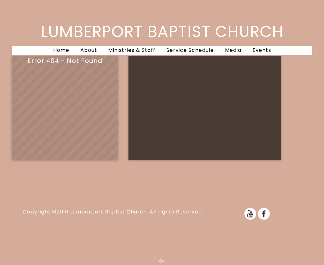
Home (61, 50)
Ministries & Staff (131, 50)
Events (261, 50)
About (88, 50)
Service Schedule (190, 50)
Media (233, 50)
